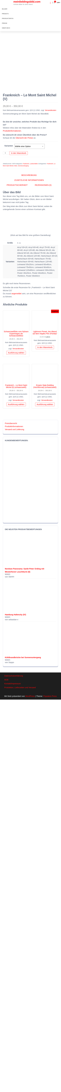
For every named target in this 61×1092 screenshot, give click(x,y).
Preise (4, 23)
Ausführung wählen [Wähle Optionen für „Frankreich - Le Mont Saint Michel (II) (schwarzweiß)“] (16, 386)
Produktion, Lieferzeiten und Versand (20, 669)
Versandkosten (50, 92)
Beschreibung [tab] (29, 157)
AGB (6, 661)
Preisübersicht (11, 405)
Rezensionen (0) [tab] (43, 167)
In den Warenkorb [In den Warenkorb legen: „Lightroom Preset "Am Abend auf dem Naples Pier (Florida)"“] (44, 329)
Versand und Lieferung (14, 411)
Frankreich (26, 145)
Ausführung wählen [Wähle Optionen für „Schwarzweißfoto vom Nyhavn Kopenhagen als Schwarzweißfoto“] (16, 334)
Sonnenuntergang (23, 147)
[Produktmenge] (6, 134)
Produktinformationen (12, 113)
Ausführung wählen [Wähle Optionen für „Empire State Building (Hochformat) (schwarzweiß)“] (45, 386)
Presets (5, 13)
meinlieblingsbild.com (26, 1)
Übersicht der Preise (24, 120)
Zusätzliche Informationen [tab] (29, 162)
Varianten (8, 127)
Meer (15, 147)
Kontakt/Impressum (12, 665)
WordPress (30, 678)
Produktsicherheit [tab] (17, 167)
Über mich (6, 28)
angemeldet (16, 275)
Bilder (4, 9)
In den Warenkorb (18, 135)
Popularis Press (50, 678)
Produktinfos (7, 18)
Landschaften (34, 145)
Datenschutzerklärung (13, 657)
